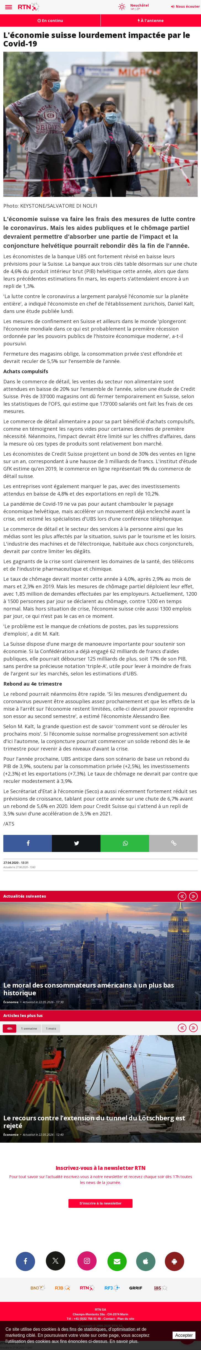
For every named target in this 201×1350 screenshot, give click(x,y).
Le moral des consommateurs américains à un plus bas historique (88, 989)
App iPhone (145, 1261)
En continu (50, 20)
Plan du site (125, 1318)
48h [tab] (9, 1028)
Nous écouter (188, 6)
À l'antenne (151, 20)
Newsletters (117, 1261)
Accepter (184, 1335)
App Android (174, 1261)
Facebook (25, 1261)
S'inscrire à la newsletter (100, 1203)
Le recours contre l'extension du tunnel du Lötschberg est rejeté (94, 1121)
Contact (109, 1318)
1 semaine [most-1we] (29, 1028)
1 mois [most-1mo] (51, 1028)
